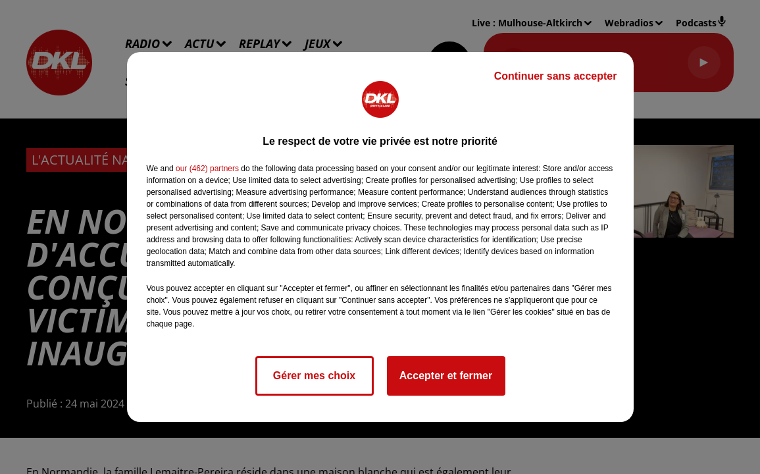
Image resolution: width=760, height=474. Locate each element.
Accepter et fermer (445, 375)
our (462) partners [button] (207, 168)
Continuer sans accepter (555, 76)
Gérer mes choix (314, 375)
